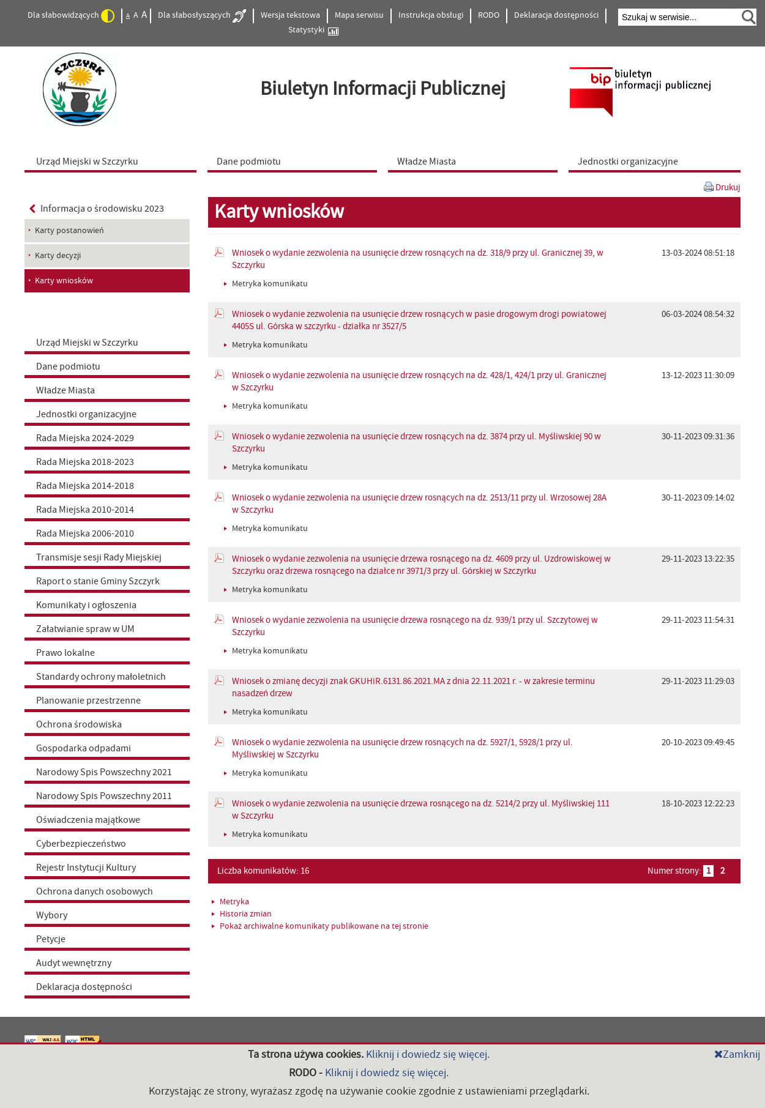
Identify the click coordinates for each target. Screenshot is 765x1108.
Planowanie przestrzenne (88, 700)
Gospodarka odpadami (83, 748)
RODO (488, 15)
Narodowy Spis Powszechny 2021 (104, 772)
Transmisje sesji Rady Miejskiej (99, 557)
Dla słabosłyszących (202, 16)
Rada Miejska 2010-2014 (85, 510)
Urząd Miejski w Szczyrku (87, 342)
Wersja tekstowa (290, 15)
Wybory (51, 915)
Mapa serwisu (359, 15)
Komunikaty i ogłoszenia (86, 605)
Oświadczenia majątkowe (88, 820)
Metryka (230, 901)
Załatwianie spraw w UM (85, 629)
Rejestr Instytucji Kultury (86, 867)
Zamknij (737, 1054)
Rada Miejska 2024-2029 (85, 438)
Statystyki (313, 30)
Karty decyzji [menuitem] (58, 255)
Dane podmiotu (68, 366)
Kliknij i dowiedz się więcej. (428, 1054)
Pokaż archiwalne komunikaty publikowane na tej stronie (320, 926)
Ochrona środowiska (79, 724)
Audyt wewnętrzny (73, 963)
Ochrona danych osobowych (94, 891)
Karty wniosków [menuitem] (64, 280)
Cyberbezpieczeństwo (81, 844)
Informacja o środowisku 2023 (96, 209)
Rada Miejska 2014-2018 (85, 486)
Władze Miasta (65, 390)
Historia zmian (242, 914)
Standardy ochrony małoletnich (101, 677)
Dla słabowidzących (71, 16)
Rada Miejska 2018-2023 (85, 462)
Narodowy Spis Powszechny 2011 (104, 796)
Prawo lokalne (65, 653)
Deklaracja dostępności (556, 15)
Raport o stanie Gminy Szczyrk (98, 581)
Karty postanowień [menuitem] (69, 230)
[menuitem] (113, 161)
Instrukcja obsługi (430, 15)
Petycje (50, 939)
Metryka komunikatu (266, 283)
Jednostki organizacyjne (86, 414)
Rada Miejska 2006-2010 (85, 533)
